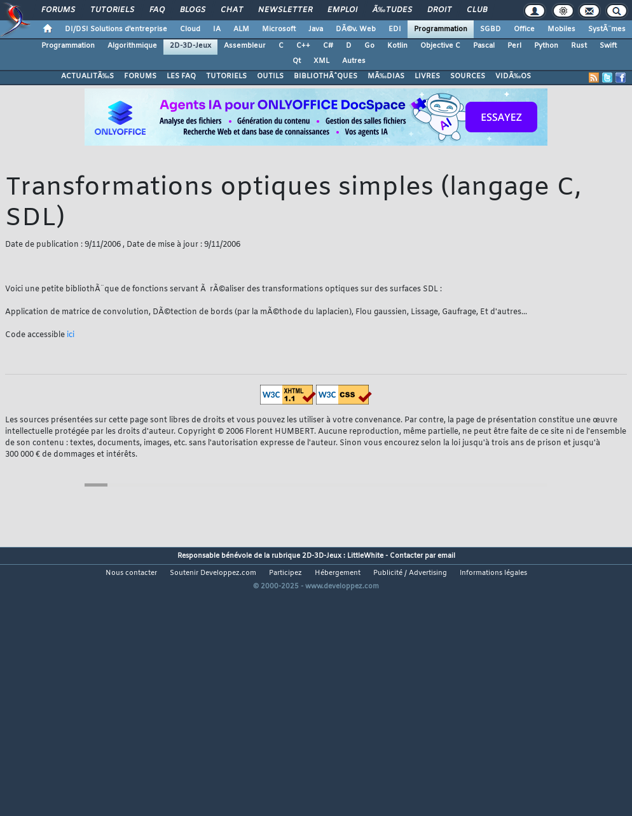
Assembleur (245, 45)
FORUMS (140, 76)
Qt (296, 61)
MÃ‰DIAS (386, 76)
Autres (354, 61)
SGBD (490, 29)
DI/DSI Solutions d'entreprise (116, 29)
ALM (241, 29)
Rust (579, 45)
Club (476, 10)
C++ (303, 45)
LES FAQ (181, 76)
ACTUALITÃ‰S (87, 76)
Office (524, 29)
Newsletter (285, 10)
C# (328, 45)
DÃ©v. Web (356, 29)
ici (70, 335)
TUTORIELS (226, 76)
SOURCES (467, 76)
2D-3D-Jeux (190, 45)
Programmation (440, 29)
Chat (231, 10)
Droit (439, 10)
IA (217, 29)
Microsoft (279, 29)
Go (369, 45)
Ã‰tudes (392, 10)
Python (546, 45)
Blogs (193, 10)
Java (315, 29)
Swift (608, 45)
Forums (58, 10)
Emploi (342, 10)
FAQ (157, 10)
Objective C (440, 45)
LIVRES (427, 76)
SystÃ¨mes (607, 29)
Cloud (190, 29)
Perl (514, 45)
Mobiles (561, 29)
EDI (394, 29)
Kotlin (397, 45)
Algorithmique (132, 45)
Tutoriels (112, 10)
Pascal (484, 45)
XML (321, 61)
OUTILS (270, 76)
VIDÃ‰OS (513, 76)
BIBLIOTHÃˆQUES (325, 76)
